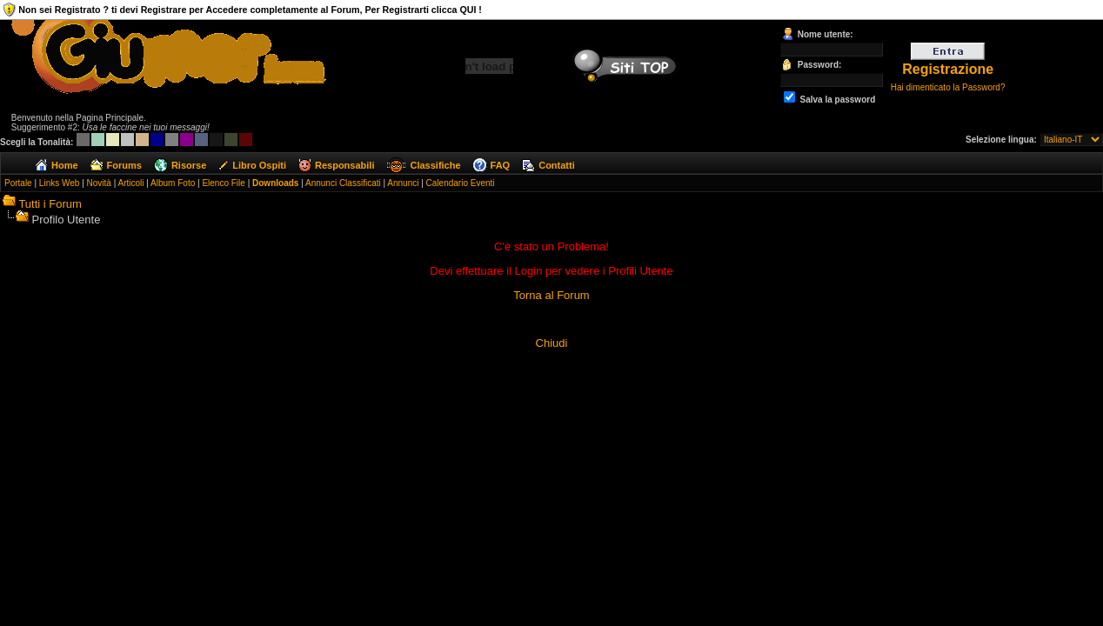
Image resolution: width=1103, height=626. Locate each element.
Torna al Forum (551, 295)
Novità (99, 183)
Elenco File (223, 183)
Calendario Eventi (460, 183)
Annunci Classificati (343, 183)
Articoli (130, 183)
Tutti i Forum (49, 203)
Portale (18, 183)
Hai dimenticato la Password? (948, 87)
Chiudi (552, 343)
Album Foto (172, 183)
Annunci (402, 183)
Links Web (59, 183)
